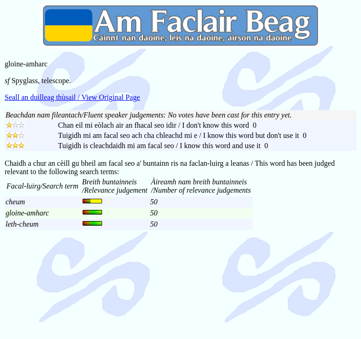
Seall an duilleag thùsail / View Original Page (72, 97)
